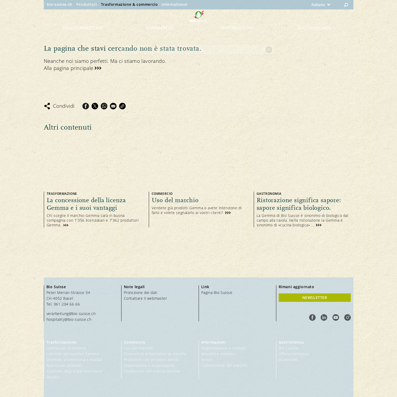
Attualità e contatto (218, 353)
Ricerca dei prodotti (64, 365)
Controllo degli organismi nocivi (74, 371)
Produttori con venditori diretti (151, 359)
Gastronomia (314, 37)
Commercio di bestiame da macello (155, 353)
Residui (52, 376)
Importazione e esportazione (149, 365)
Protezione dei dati (140, 292)
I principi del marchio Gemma (72, 353)
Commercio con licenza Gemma (152, 371)
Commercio (159, 37)
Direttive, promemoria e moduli (74, 359)
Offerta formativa (294, 353)
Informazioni (237, 37)
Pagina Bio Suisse (216, 292)
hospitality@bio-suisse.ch (69, 319)
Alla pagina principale (68, 68)
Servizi (207, 359)
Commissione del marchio (224, 365)
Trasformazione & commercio (129, 4)
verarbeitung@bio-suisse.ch (71, 313)
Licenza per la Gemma (66, 347)
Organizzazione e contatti (223, 347)
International (174, 4)
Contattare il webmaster (145, 298)
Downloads (288, 359)
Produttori (86, 4)
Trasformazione (82, 37)
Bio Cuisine (289, 347)
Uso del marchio (138, 347)
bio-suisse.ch (59, 4)
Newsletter (314, 297)
